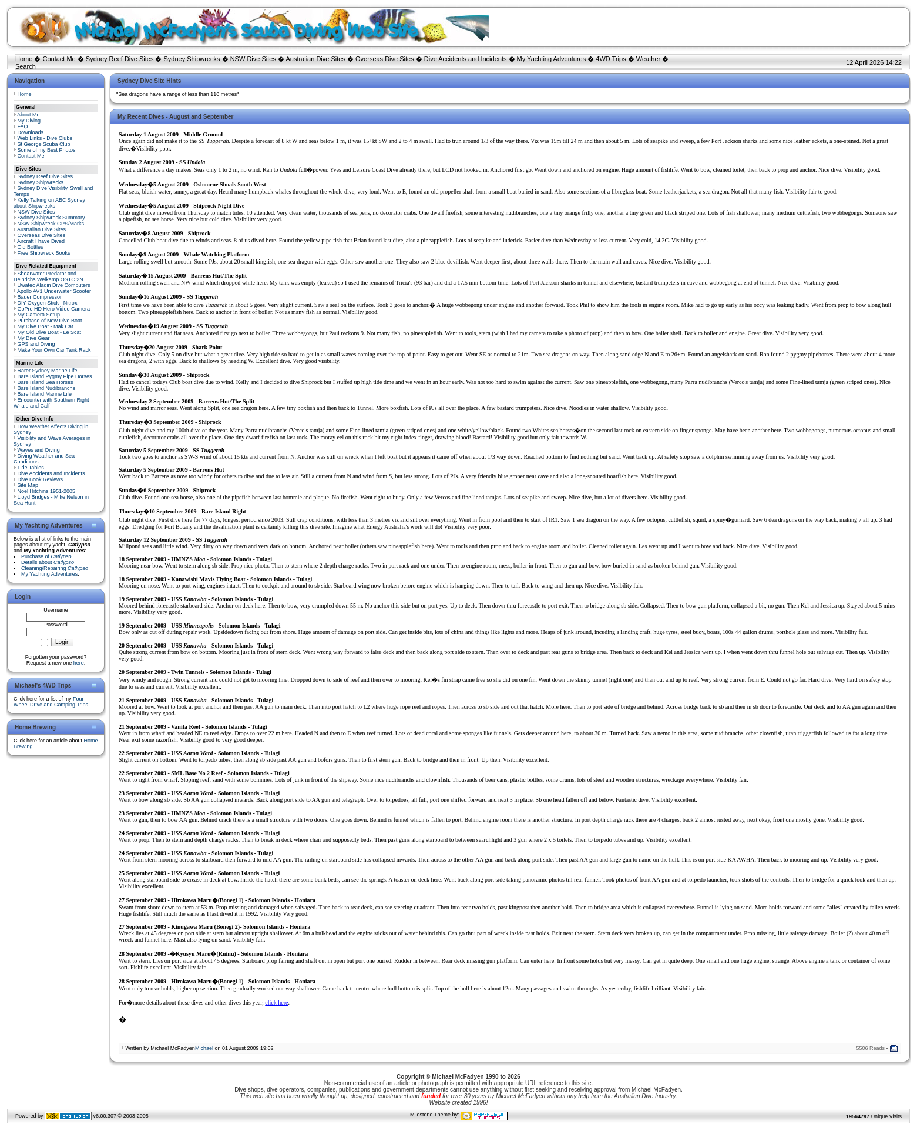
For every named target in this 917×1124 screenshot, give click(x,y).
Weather (648, 58)
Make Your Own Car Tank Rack (54, 350)
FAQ (23, 126)
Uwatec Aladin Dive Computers (54, 285)
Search (25, 66)
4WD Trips (611, 58)
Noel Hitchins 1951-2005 (47, 491)
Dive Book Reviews (40, 479)
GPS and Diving (36, 344)
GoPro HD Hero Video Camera (54, 309)
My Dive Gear (34, 338)
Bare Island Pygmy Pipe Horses (55, 376)
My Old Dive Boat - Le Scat (50, 332)
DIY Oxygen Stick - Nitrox (48, 303)
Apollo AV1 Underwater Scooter (54, 291)
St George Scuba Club (44, 144)
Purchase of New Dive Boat (50, 320)
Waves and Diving (39, 450)
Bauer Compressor (40, 297)
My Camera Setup (39, 315)
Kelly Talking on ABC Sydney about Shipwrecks (49, 203)
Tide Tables (30, 468)
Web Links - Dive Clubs (45, 138)
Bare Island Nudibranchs (47, 388)
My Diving (29, 121)
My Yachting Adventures (551, 58)
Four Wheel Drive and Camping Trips (51, 702)
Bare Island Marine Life (45, 394)
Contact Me (58, 58)
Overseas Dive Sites (384, 58)
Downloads (31, 132)
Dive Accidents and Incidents (465, 58)
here (78, 663)
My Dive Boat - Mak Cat (45, 326)
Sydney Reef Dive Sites (120, 58)
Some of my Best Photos (47, 150)
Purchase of (46, 556)
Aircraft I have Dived (41, 241)
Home (23, 58)
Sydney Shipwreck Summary (51, 218)
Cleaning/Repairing (54, 568)
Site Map (28, 485)
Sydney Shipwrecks (192, 58)
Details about (47, 562)
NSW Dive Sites (253, 58)
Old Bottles (30, 247)
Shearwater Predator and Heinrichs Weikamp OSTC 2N (48, 276)
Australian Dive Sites (315, 58)
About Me (28, 115)
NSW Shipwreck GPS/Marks (51, 223)
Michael (204, 1048)
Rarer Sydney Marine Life (48, 370)
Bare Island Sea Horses (45, 382)
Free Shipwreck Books (44, 253)
